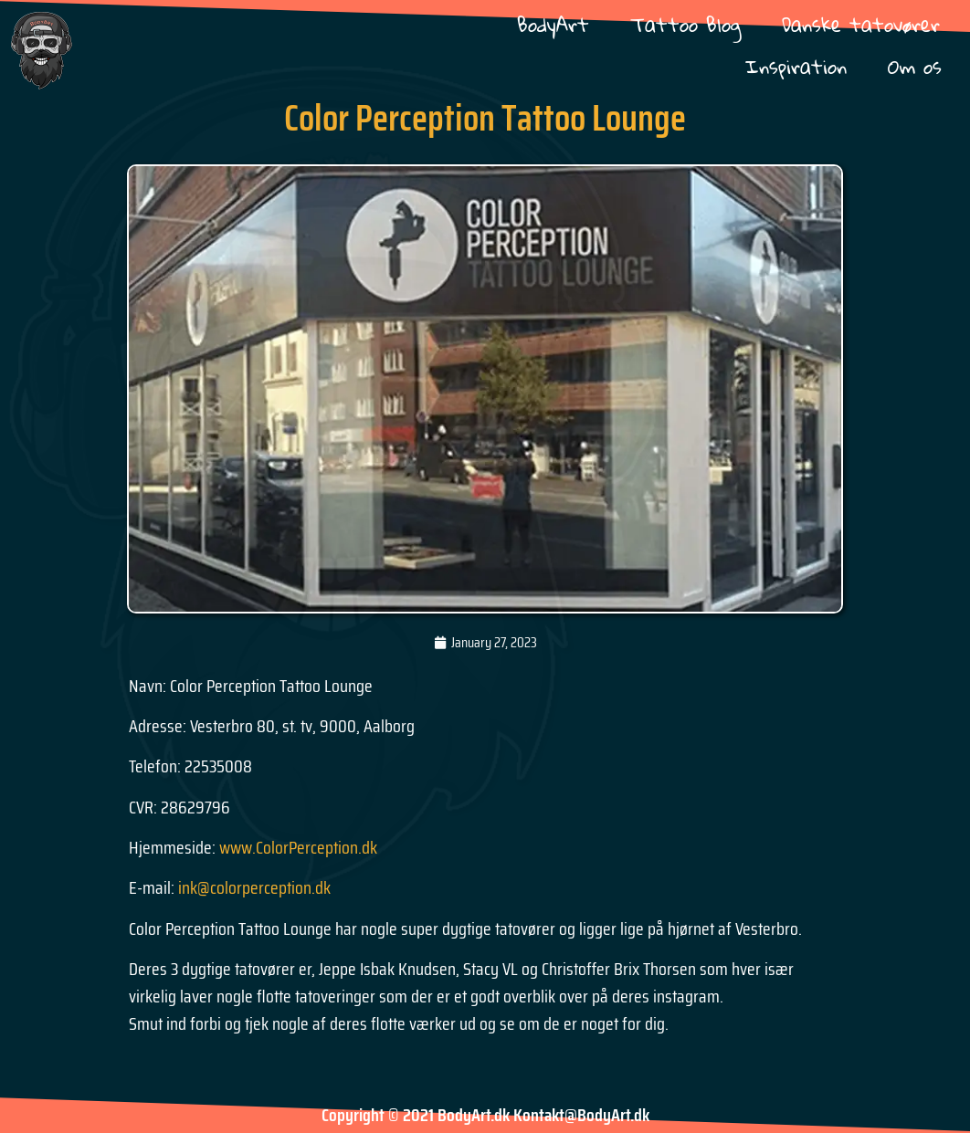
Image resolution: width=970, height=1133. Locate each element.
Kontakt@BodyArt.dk (581, 1114)
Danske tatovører (861, 24)
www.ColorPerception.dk (298, 847)
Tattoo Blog (685, 24)
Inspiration (796, 66)
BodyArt (553, 24)
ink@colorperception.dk (254, 887)
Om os (915, 66)
